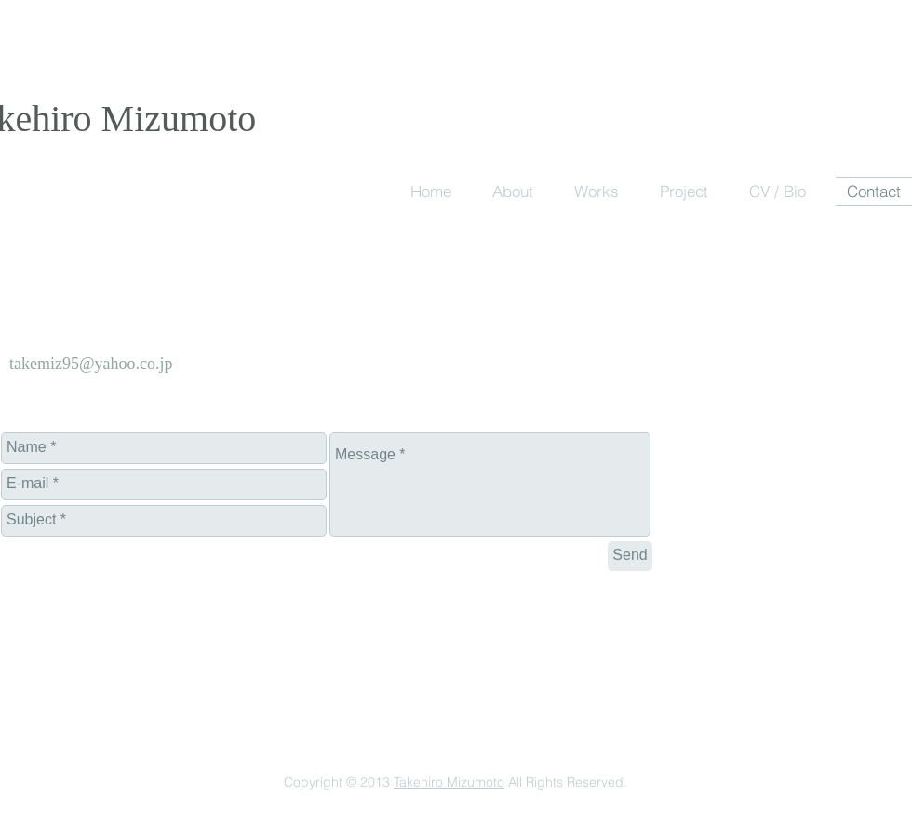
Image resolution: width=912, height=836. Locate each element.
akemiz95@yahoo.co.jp (93, 363)
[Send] (630, 556)
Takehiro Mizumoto (449, 782)
